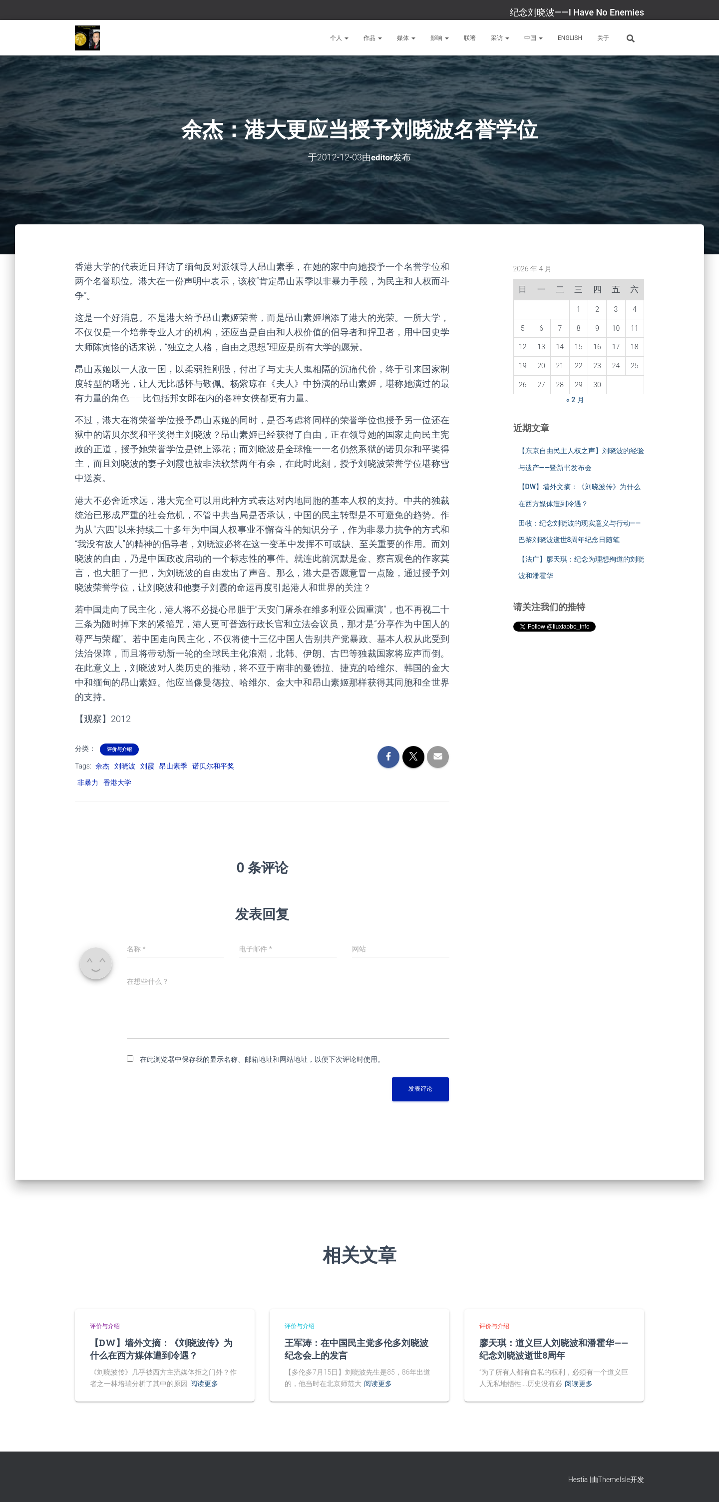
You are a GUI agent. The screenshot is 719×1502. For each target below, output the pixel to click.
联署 (470, 37)
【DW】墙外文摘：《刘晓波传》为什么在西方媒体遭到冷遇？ (161, 1349)
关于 (603, 37)
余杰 (102, 766)
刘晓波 (124, 766)
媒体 (406, 37)
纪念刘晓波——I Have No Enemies (577, 12)
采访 (500, 37)
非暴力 (87, 782)
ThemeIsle (614, 1480)
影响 (439, 37)
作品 (372, 37)
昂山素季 (173, 766)
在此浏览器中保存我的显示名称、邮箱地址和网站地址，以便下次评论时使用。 (262, 1059)
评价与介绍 (119, 749)
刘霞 (147, 766)
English (570, 37)
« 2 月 (575, 400)
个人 (339, 37)
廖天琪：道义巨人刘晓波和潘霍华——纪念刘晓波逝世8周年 (553, 1349)
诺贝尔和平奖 (213, 766)
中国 (533, 37)
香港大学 (117, 782)
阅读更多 (204, 1384)
